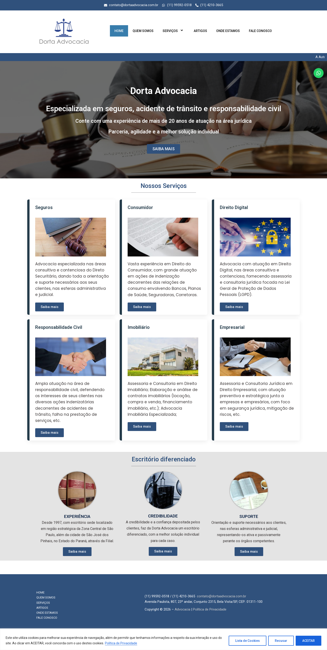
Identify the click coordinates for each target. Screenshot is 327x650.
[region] (163, 639)
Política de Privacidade (121, 643)
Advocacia (182, 609)
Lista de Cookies (247, 641)
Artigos (200, 31)
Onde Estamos (228, 31)
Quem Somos (143, 31)
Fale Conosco (260, 31)
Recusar (281, 641)
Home (119, 31)
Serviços (174, 31)
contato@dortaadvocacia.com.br (221, 596)
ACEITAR (308, 641)
